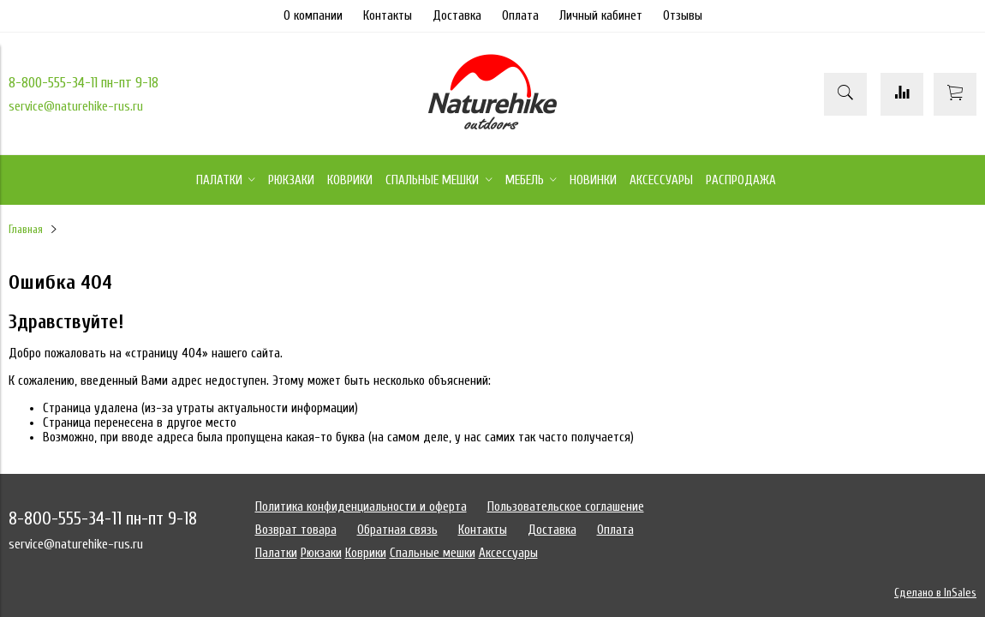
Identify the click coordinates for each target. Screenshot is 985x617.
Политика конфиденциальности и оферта (361, 507)
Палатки (276, 553)
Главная (26, 230)
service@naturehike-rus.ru (76, 106)
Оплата (520, 16)
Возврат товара (296, 530)
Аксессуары (508, 553)
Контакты (387, 16)
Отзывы (682, 16)
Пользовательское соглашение (565, 507)
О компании (313, 16)
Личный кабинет (600, 16)
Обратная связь (397, 530)
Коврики (365, 553)
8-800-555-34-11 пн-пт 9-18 (83, 83)
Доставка (457, 16)
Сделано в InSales (935, 593)
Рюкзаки (321, 553)
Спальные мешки (432, 553)
